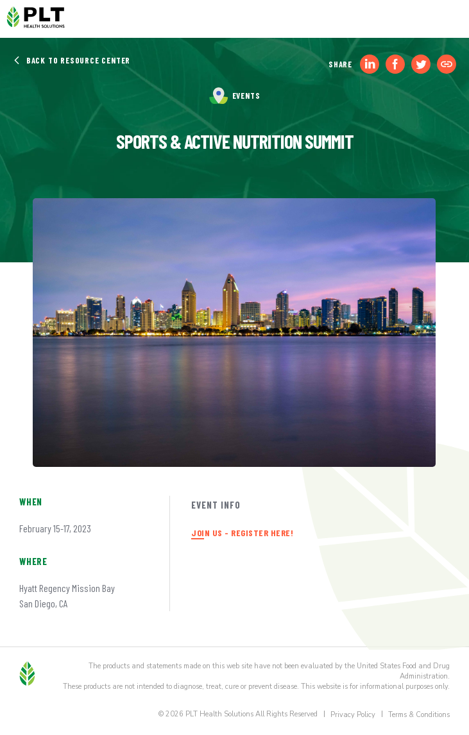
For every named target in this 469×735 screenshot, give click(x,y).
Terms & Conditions (419, 715)
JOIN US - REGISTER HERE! (242, 532)
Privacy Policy (352, 715)
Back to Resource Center (71, 60)
